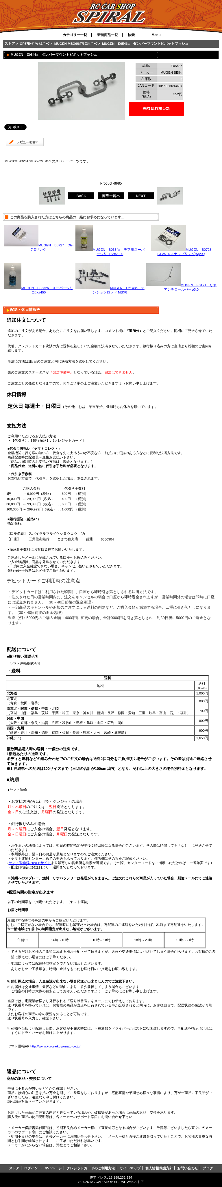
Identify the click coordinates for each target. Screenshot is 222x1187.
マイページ (53, 1168)
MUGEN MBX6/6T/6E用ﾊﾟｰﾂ (75, 43)
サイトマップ (130, 1168)
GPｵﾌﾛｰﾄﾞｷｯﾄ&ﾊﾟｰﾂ (34, 43)
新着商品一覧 (107, 35)
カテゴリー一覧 (75, 35)
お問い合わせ (187, 1168)
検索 (131, 35)
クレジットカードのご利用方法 (90, 1168)
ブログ (208, 1168)
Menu (155, 35)
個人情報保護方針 (159, 1168)
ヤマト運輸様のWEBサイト (30, 863)
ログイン (31, 1168)
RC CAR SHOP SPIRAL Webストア (117, 1182)
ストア (10, 43)
